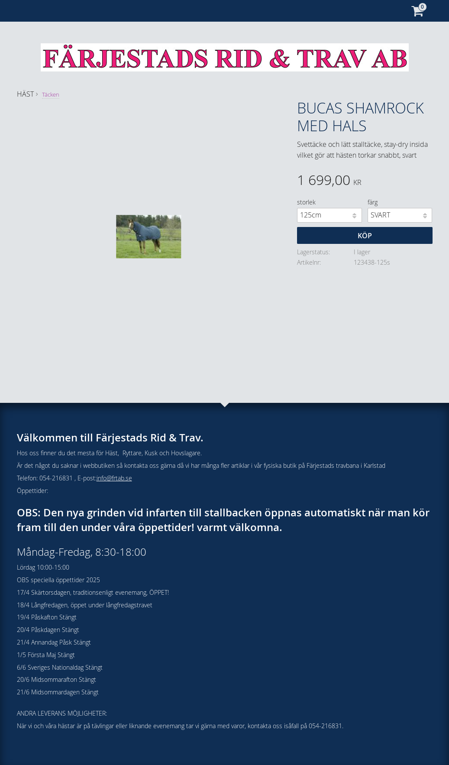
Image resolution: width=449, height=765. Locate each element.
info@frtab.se (114, 478)
